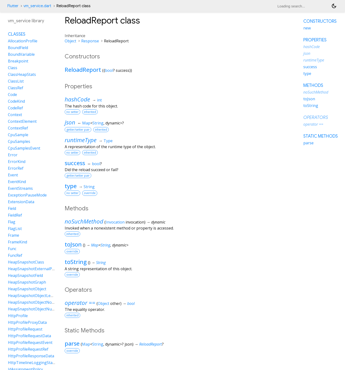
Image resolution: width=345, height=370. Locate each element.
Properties (315, 40)
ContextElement (22, 121)
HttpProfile (18, 315)
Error (12, 154)
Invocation (115, 222)
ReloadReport (83, 69)
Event (13, 175)
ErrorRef (15, 168)
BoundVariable (21, 54)
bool (109, 70)
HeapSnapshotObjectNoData (34, 302)
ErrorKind (16, 161)
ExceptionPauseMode (27, 195)
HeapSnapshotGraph (27, 282)
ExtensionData (21, 201)
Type (108, 140)
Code (12, 94)
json (70, 122)
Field (12, 208)
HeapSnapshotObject (27, 289)
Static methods (320, 136)
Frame (13, 235)
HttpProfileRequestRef (28, 349)
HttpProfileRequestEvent (30, 342)
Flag (11, 221)
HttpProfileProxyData (27, 322)
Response (90, 41)
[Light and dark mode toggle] (334, 6)
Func (12, 248)
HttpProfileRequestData (29, 335)
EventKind (17, 181)
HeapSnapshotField (25, 275)
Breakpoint (18, 61)
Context (15, 114)
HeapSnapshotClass (26, 262)
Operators (315, 117)
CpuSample (18, 134)
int (99, 100)
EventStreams (20, 188)
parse (72, 343)
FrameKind (17, 242)
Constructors (320, 21)
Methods (313, 85)
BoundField (18, 47)
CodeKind (16, 101)
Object (70, 41)
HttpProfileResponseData (31, 356)
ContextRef (18, 128)
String (98, 123)
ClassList (16, 81)
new (307, 28)
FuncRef (15, 255)
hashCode (77, 99)
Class (12, 67)
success (75, 163)
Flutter (12, 6)
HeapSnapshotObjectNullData (35, 309)
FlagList (15, 228)
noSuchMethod (84, 221)
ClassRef (15, 87)
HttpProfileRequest (25, 329)
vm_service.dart (37, 6)
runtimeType (81, 140)
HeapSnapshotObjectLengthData (38, 295)
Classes (16, 34)
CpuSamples (19, 141)
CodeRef (15, 108)
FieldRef (15, 215)
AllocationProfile (22, 41)
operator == (80, 303)
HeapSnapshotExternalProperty (37, 268)
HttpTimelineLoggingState (32, 362)
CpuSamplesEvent (24, 148)
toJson (73, 244)
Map (86, 123)
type (71, 186)
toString (76, 262)
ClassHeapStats (22, 74)
